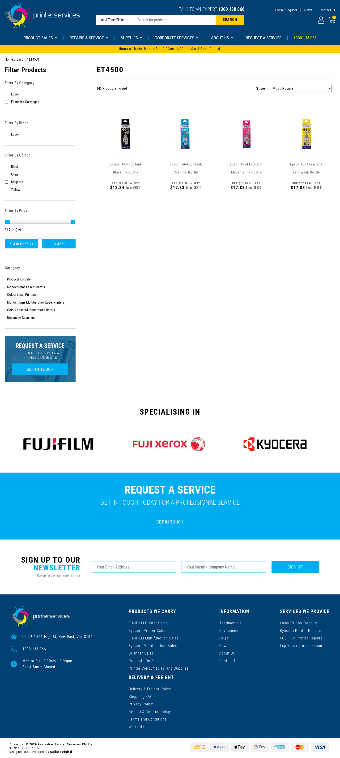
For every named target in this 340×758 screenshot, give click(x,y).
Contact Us (327, 10)
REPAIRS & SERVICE (89, 38)
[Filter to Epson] (40, 94)
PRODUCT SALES (41, 38)
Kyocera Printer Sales (147, 630)
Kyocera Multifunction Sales (153, 645)
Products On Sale (144, 660)
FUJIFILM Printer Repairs (301, 638)
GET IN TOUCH (40, 369)
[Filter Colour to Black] (40, 167)
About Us (227, 653)
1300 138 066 (231, 9)
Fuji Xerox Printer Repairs (302, 645)
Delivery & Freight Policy (150, 688)
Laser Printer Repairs (298, 623)
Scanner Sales (141, 653)
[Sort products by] (300, 88)
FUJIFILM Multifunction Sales (154, 638)
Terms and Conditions (148, 719)
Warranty (136, 726)
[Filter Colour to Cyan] (40, 174)
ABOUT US (222, 38)
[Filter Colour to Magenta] (40, 182)
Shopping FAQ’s (142, 696)
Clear (59, 243)
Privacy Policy (141, 703)
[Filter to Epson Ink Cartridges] (40, 102)
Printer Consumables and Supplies (159, 668)
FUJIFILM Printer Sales (148, 623)
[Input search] (175, 20)
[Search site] (230, 20)
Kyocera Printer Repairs (301, 630)
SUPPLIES (132, 38)
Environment (230, 630)
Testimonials (231, 623)
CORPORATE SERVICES (177, 38)
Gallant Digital (61, 751)
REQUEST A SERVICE (263, 38)
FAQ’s (224, 638)
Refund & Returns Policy (150, 711)
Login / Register (286, 10)
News (308, 10)
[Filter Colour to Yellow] (40, 190)
